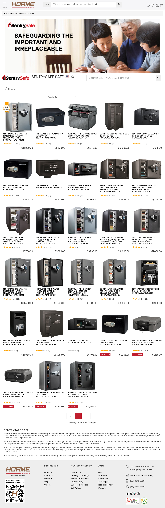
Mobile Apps (103, 474)
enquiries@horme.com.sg (141, 467)
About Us (48, 465)
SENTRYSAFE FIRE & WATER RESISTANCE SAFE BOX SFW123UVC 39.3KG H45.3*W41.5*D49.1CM (144, 232)
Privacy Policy (77, 474)
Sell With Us (76, 480)
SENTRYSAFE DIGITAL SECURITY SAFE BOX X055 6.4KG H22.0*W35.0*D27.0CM (17, 180)
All (47, 4)
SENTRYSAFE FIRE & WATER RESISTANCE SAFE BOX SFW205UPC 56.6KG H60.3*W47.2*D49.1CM (79, 284)
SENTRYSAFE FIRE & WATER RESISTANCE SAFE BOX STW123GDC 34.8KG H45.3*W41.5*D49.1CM (79, 232)
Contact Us (76, 465)
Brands (14, 13)
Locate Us (48, 468)
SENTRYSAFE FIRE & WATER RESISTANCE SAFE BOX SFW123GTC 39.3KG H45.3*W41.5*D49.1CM (47, 232)
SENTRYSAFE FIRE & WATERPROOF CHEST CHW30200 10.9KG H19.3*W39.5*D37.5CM (18, 386)
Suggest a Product (79, 477)
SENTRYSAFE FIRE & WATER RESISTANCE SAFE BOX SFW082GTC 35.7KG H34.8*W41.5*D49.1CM (144, 181)
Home (6, 13)
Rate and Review (105, 477)
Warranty (102, 480)
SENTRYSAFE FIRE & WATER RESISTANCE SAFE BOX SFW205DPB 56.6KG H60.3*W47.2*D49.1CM (15, 129)
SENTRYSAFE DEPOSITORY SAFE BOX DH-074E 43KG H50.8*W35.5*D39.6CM (145, 283)
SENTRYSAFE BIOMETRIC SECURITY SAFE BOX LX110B (79, 334)
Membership (103, 468)
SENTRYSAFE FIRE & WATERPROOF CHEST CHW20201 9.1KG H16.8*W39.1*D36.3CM (147, 335)
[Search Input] (83, 4)
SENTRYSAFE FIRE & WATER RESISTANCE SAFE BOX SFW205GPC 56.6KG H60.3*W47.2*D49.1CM (15, 284)
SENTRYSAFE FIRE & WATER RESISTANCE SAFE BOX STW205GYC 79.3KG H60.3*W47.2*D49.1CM (111, 284)
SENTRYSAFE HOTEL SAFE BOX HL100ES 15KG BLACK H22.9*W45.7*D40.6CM (81, 180)
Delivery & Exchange (80, 468)
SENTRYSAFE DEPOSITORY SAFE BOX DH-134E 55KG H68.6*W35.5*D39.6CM (16, 335)
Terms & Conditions (80, 471)
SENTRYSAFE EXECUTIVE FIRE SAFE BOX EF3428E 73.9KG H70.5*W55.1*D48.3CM (82, 386)
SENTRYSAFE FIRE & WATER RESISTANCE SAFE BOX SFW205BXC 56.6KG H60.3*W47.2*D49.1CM (47, 284)
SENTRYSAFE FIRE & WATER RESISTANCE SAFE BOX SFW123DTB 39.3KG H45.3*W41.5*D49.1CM (15, 232)
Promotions (103, 471)
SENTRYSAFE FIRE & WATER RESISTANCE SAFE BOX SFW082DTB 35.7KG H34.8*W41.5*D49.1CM (111, 181)
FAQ (46, 474)
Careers (47, 477)
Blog (100, 465)
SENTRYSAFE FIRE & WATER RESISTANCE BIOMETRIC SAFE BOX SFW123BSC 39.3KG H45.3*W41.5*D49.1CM (113, 232)
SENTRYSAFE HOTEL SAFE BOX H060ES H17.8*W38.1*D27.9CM (48, 179)
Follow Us (48, 471)
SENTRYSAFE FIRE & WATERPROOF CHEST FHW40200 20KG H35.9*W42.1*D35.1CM (82, 128)
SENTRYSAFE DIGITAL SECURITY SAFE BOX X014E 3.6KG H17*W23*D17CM (145, 128)
